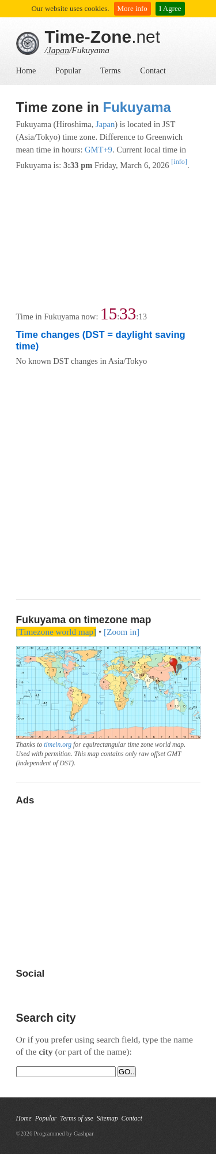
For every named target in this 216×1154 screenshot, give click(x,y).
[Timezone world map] (56, 631)
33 (127, 313)
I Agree (170, 8)
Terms (110, 70)
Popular (68, 70)
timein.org (57, 745)
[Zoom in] (121, 631)
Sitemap (107, 1118)
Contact (152, 70)
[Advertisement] (108, 239)
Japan (58, 50)
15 (108, 313)
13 (142, 316)
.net (103, 36)
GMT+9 (98, 149)
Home (26, 70)
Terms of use (76, 1118)
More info (132, 8)
